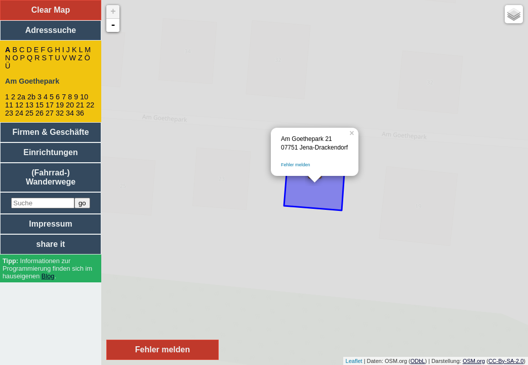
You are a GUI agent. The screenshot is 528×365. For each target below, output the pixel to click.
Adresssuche (50, 30)
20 (70, 105)
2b (31, 97)
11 (9, 105)
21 (80, 105)
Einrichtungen (50, 152)
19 (60, 105)
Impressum (50, 224)
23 (9, 113)
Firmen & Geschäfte (50, 132)
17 (50, 105)
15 (39, 105)
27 (50, 113)
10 (84, 97)
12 (19, 105)
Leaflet (354, 361)
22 (90, 105)
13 (29, 105)
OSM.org (474, 361)
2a (21, 97)
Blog (48, 276)
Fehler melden (295, 164)
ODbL (418, 361)
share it (50, 244)
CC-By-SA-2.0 (506, 361)
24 (19, 113)
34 (70, 113)
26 (39, 113)
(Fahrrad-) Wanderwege (50, 177)
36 (80, 113)
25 (29, 113)
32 (60, 113)
